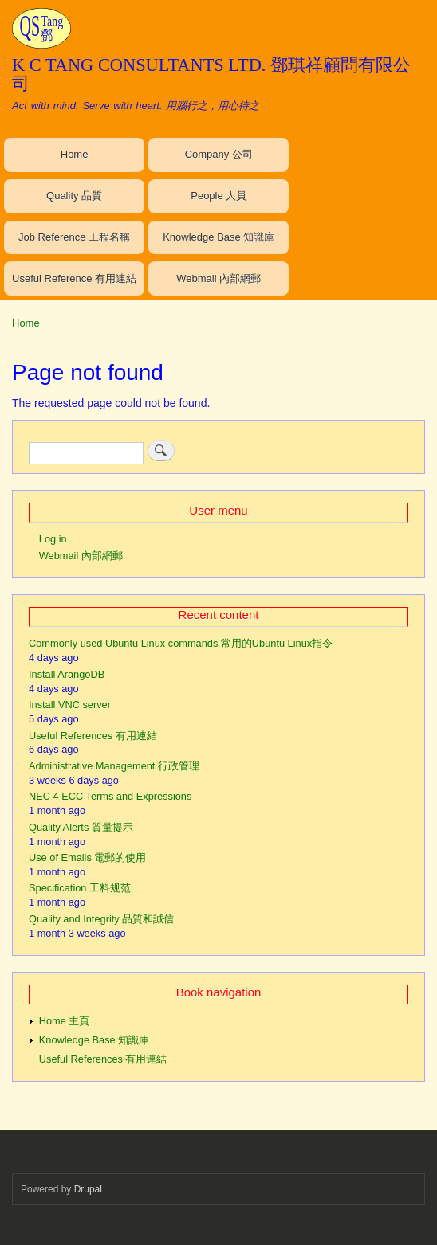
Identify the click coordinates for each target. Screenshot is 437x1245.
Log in (53, 539)
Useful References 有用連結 (93, 736)
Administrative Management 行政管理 (114, 766)
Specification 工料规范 (80, 888)
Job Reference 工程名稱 (74, 237)
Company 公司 (219, 154)
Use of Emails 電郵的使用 (87, 857)
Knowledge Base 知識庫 (218, 237)
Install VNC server (70, 705)
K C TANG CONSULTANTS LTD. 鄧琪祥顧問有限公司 (211, 73)
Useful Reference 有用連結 (74, 278)
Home (75, 154)
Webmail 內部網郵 (218, 278)
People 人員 (218, 196)
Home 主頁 (64, 1021)
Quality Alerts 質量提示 (81, 827)
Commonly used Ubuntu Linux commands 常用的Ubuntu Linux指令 (181, 643)
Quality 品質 (74, 196)
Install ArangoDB (66, 674)
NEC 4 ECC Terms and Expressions (110, 796)
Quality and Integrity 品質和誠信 (101, 919)
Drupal (88, 1189)
